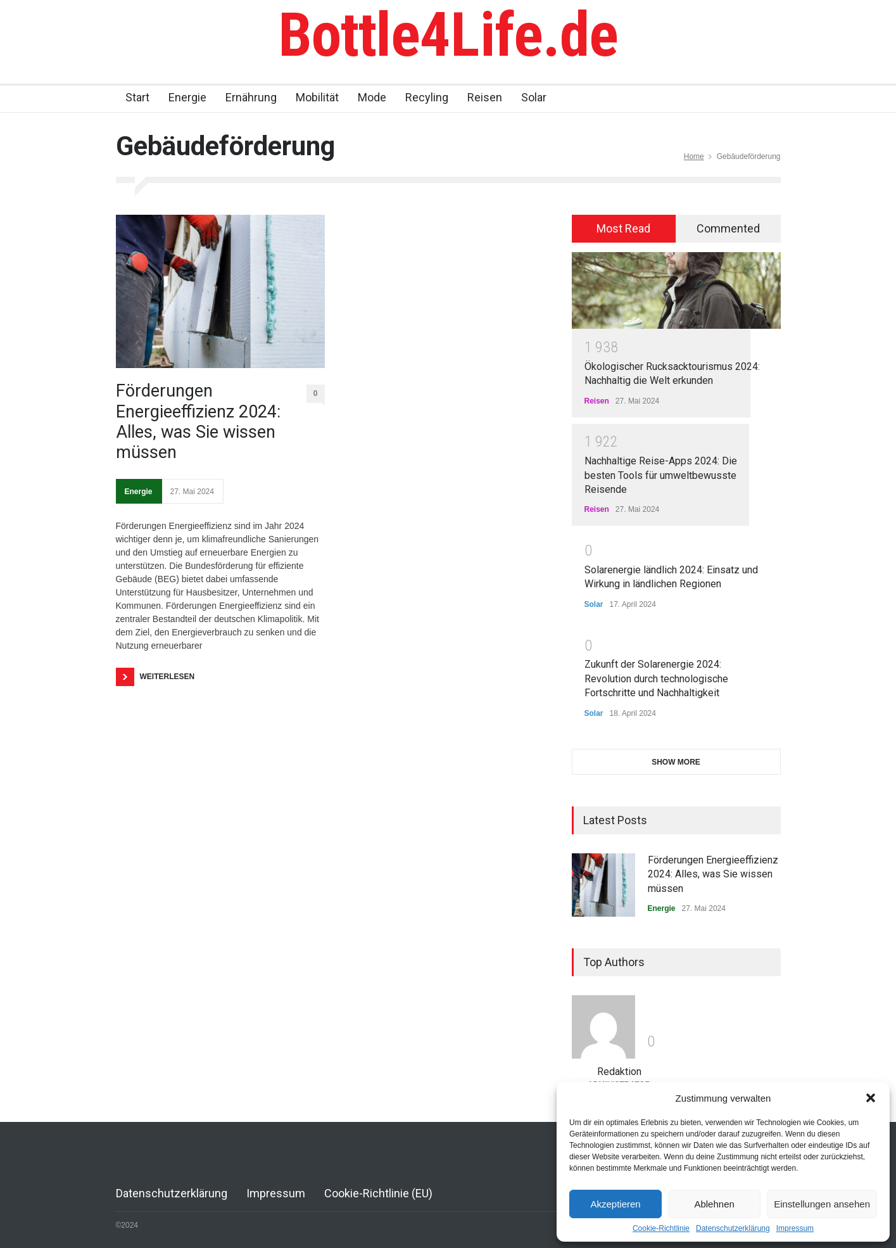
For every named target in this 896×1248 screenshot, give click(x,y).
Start (137, 97)
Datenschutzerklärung (733, 1228)
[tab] (624, 229)
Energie (187, 97)
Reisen (484, 97)
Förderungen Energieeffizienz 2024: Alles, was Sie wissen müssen (198, 421)
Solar (533, 97)
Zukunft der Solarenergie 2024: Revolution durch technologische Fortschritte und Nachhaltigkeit (656, 678)
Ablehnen (714, 1204)
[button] (870, 1098)
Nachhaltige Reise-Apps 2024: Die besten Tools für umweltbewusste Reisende (660, 475)
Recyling (426, 97)
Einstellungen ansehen (822, 1204)
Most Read (623, 228)
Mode (372, 97)
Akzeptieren (615, 1204)
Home (694, 156)
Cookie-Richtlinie (661, 1228)
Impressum (795, 1228)
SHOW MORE (676, 762)
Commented (728, 228)
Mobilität (317, 97)
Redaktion (619, 1072)
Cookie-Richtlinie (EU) (378, 1193)
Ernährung (251, 97)
